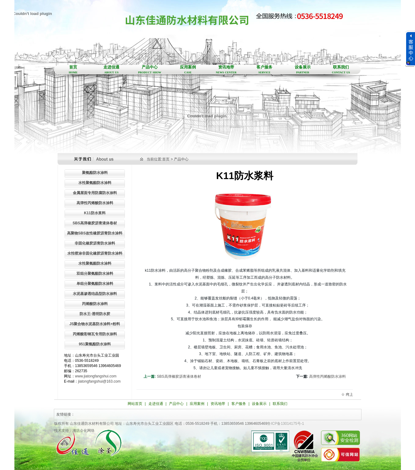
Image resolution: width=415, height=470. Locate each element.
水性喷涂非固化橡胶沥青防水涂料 (94, 253)
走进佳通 (111, 70)
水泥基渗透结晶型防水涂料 (95, 294)
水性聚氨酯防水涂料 (94, 183)
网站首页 (135, 404)
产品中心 (150, 70)
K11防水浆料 (95, 213)
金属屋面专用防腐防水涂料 (95, 193)
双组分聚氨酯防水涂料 (95, 273)
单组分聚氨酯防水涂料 (95, 283)
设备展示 (303, 70)
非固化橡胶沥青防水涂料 (95, 243)
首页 (73, 70)
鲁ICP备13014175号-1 (285, 423)
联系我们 (341, 70)
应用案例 (188, 70)
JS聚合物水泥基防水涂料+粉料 (94, 324)
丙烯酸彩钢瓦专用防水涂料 (95, 334)
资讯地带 (226, 70)
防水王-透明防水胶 (95, 314)
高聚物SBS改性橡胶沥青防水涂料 (94, 233)
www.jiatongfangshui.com (95, 376)
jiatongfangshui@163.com (99, 381)
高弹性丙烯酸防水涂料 (95, 203)
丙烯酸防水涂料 (95, 304)
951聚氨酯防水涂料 (95, 344)
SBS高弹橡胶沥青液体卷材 (95, 223)
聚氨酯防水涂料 (95, 173)
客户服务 (264, 70)
